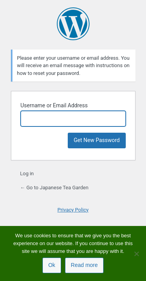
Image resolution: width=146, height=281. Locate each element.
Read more (84, 265)
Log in (27, 173)
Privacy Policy (72, 210)
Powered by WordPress (73, 23)
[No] (136, 254)
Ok (51, 265)
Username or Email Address (54, 105)
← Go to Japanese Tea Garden (54, 187)
